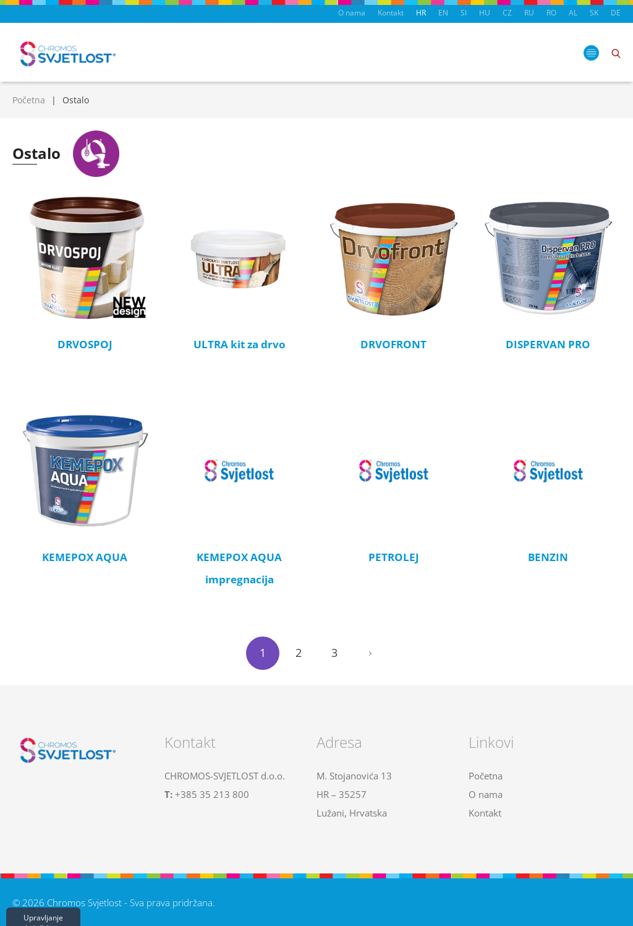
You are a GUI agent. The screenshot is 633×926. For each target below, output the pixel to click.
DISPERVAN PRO (548, 344)
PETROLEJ (393, 557)
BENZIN (548, 557)
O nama (351, 12)
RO (551, 12)
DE (616, 12)
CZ (507, 12)
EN (443, 12)
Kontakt (391, 12)
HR (421, 12)
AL (573, 12)
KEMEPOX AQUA (84, 557)
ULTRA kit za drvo (239, 344)
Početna (28, 100)
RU (529, 12)
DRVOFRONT (393, 344)
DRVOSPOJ (85, 344)
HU (484, 12)
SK (594, 12)
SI (464, 12)
